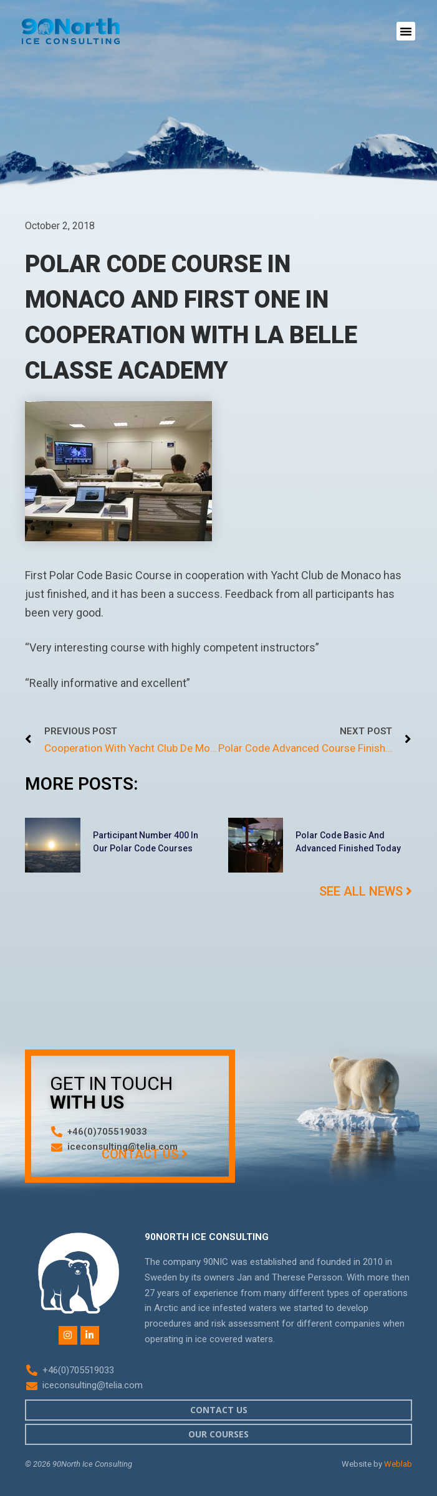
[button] (405, 31)
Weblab (398, 1464)
